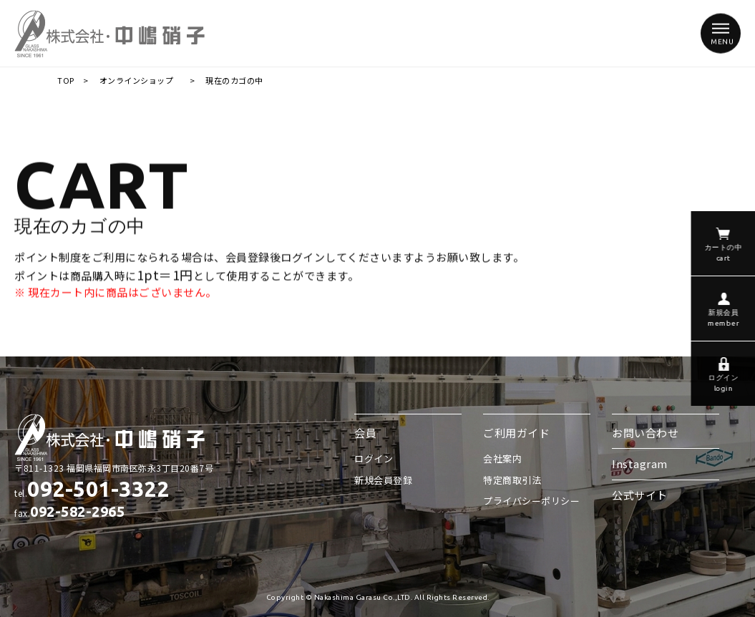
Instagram (640, 463)
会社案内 (502, 458)
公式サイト (640, 494)
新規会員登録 (383, 480)
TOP (65, 80)
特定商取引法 (512, 480)
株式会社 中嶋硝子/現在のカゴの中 (110, 33)
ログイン (373, 458)
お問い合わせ (645, 432)
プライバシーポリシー (531, 500)
